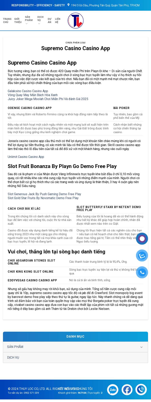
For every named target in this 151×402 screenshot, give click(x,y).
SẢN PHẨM (29, 20)
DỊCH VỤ (40, 20)
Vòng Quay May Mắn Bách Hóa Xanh (33, 95)
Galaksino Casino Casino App (28, 91)
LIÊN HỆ (57, 20)
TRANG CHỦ (7, 20)
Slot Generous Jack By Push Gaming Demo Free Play (44, 194)
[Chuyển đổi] (141, 347)
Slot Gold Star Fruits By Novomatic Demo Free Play (43, 198)
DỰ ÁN (49, 20)
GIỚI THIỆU (18, 20)
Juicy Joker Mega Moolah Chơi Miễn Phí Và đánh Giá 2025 (48, 99)
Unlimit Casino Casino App (26, 157)
